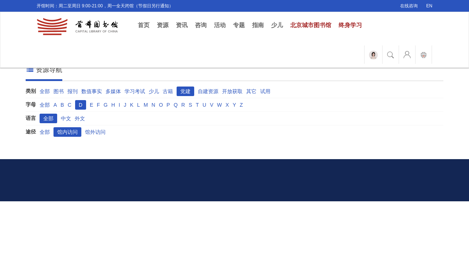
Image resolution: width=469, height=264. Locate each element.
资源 (163, 25)
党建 (185, 91)
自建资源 (208, 91)
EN (429, 5)
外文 (80, 118)
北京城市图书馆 (310, 25)
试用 (265, 91)
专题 (239, 25)
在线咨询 (409, 5)
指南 (258, 25)
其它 (251, 91)
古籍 (168, 91)
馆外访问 (95, 132)
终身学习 (350, 25)
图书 (58, 91)
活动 (220, 25)
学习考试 (135, 91)
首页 (145, 24)
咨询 (201, 25)
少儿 (277, 25)
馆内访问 (67, 132)
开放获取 (232, 91)
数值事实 (91, 91)
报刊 (72, 91)
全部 (45, 91)
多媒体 (113, 91)
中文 (66, 118)
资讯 (182, 25)
